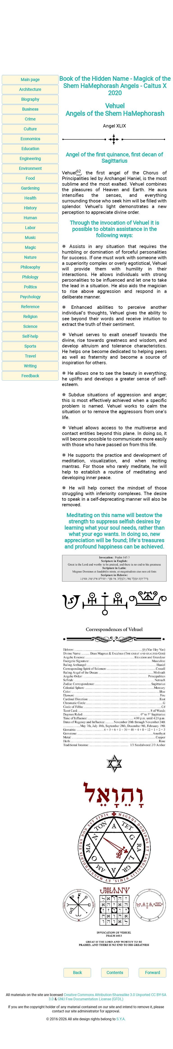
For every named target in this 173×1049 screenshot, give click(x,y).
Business (30, 109)
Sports (30, 346)
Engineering (30, 158)
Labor (30, 227)
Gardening (30, 188)
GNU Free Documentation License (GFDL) (90, 999)
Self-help (30, 336)
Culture (30, 129)
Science (30, 326)
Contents (115, 972)
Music (30, 237)
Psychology (30, 296)
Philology (30, 277)
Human (30, 217)
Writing (30, 366)
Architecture (30, 89)
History (30, 208)
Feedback (30, 375)
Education (30, 148)
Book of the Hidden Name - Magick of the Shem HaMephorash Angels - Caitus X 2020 (115, 86)
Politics (30, 287)
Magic (30, 247)
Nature (30, 257)
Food (30, 178)
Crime (30, 119)
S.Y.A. (120, 1019)
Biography (30, 99)
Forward (152, 972)
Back (77, 972)
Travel (30, 356)
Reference (30, 306)
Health (30, 198)
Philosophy (30, 267)
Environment (30, 168)
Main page (30, 79)
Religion (30, 316)
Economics (30, 138)
